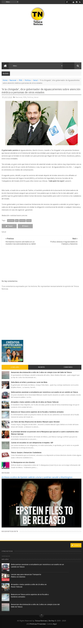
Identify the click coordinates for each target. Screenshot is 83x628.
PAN (20, 80)
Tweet (9, 226)
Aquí (55, 624)
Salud (35, 80)
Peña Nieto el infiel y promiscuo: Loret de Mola (29, 382)
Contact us (76, 545)
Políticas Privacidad (38, 624)
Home (5, 80)
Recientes (41, 367)
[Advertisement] (20, 44)
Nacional (13, 80)
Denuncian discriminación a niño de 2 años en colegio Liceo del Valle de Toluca (41, 372)
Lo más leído (15, 367)
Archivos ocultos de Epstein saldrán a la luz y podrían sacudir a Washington (37, 477)
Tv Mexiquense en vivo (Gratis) (23, 462)
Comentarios (68, 367)
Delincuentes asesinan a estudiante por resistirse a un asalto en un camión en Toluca (44, 392)
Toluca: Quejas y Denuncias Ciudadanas (26, 453)
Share (25, 226)
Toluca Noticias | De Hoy (44, 621)
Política (28, 80)
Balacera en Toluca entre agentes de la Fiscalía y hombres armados (37, 412)
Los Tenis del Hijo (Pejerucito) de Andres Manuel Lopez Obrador (35, 422)
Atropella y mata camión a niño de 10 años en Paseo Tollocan (35, 402)
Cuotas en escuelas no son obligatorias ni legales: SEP (32, 443)
